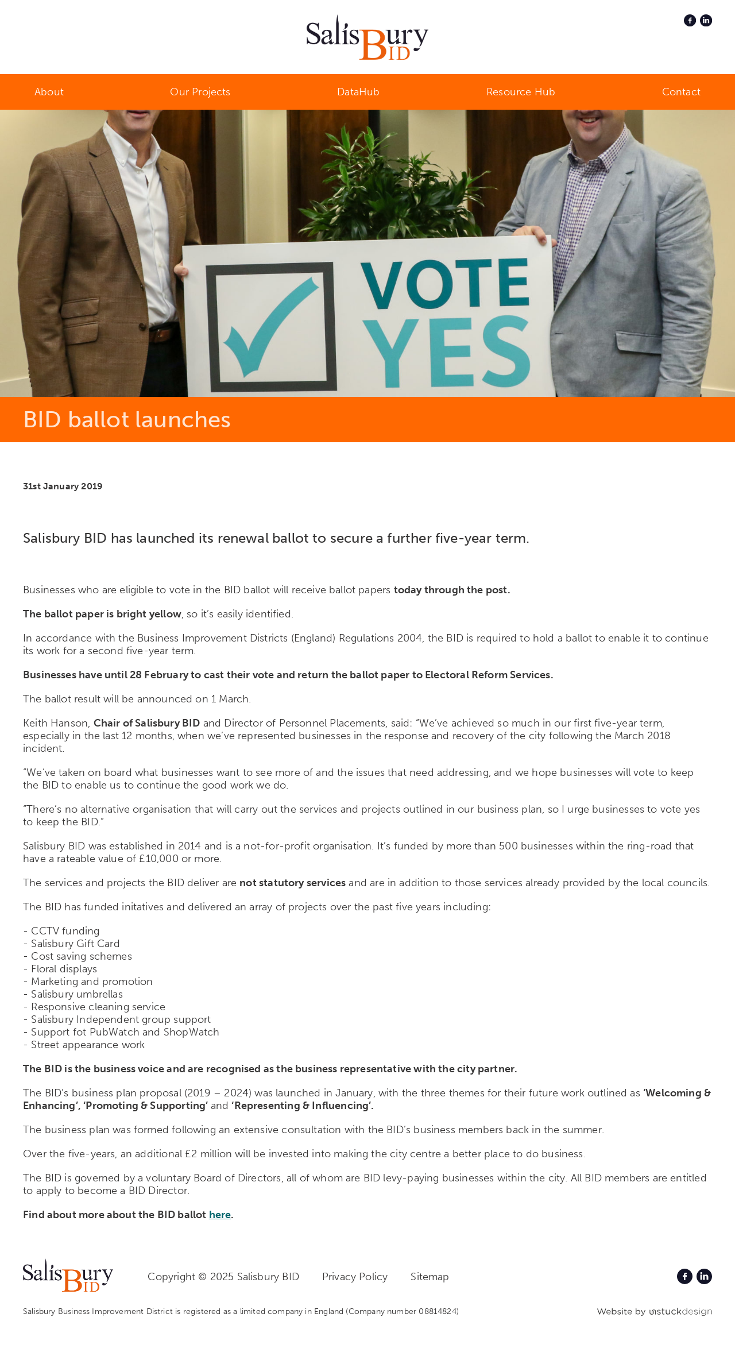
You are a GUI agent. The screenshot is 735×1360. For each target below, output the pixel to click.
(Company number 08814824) (402, 1311)
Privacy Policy (355, 1276)
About (49, 92)
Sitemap (430, 1276)
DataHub (358, 92)
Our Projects (200, 92)
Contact (681, 92)
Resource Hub (520, 92)
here (220, 1214)
